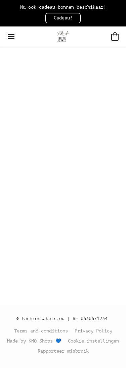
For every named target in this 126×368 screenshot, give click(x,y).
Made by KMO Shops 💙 (34, 341)
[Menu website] (11, 36)
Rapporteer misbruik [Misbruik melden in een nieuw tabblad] (63, 351)
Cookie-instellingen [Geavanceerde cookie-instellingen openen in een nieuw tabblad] (93, 341)
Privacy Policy (93, 330)
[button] (63, 18)
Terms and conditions (41, 330)
